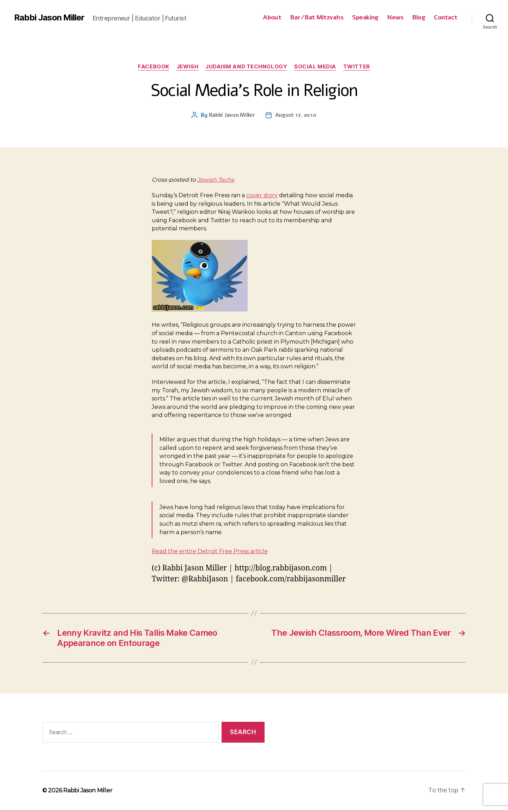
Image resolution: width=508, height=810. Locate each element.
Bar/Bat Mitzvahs (316, 18)
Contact (446, 18)
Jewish (187, 67)
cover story (262, 195)
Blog (418, 18)
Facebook (153, 67)
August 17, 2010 (295, 115)
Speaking (365, 18)
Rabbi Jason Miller (49, 17)
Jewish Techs (215, 179)
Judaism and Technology (246, 67)
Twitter (356, 67)
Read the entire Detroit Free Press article (210, 551)
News (395, 18)
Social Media (315, 67)
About (272, 18)
